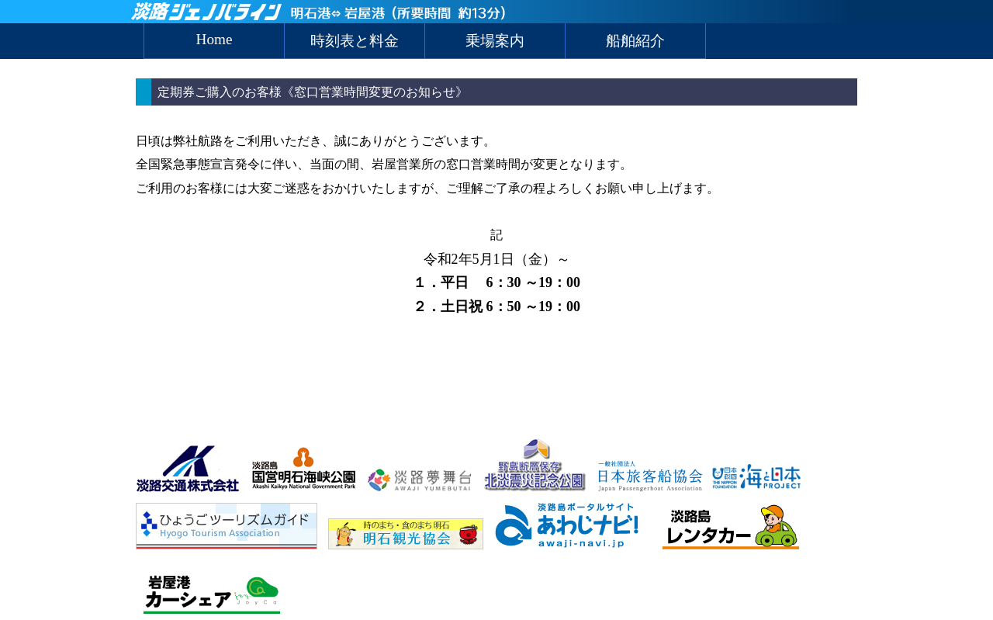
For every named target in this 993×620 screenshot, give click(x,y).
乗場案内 (494, 41)
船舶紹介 (635, 41)
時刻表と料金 (354, 41)
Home (214, 39)
